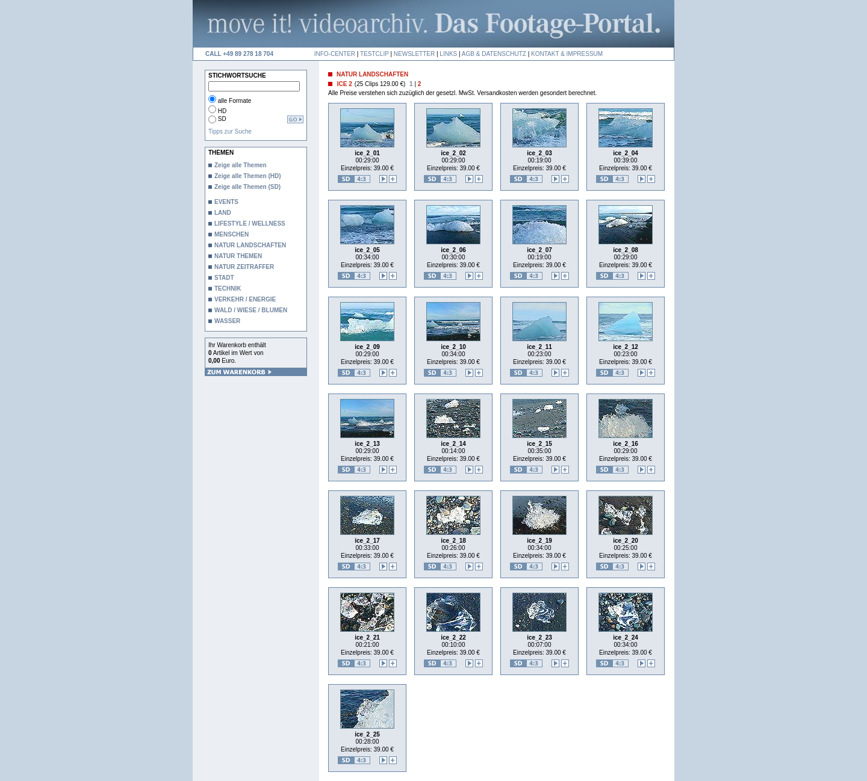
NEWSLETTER (414, 54)
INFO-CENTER (334, 54)
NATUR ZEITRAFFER (244, 267)
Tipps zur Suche (230, 131)
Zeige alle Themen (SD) (247, 187)
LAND (222, 212)
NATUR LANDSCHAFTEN (250, 245)
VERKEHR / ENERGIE (245, 299)
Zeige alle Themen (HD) (247, 176)
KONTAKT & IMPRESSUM (567, 54)
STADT (224, 277)
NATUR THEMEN (238, 256)
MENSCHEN (231, 234)
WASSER (227, 321)
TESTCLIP (374, 54)
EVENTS (226, 202)
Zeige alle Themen (240, 165)
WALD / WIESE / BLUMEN (250, 310)
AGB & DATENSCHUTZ (494, 54)
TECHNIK (227, 288)
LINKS (448, 54)
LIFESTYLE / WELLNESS (249, 223)
